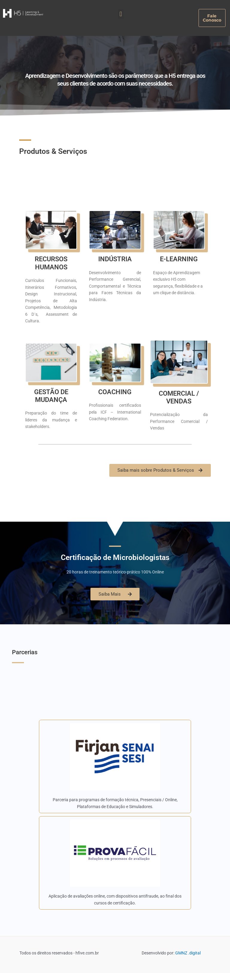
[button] (121, 14)
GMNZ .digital (188, 953)
